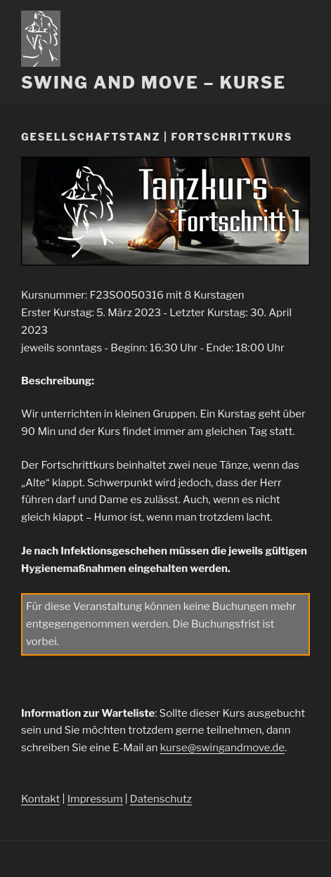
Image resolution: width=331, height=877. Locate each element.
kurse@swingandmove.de (222, 747)
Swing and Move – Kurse (153, 82)
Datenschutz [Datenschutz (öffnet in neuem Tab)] (161, 799)
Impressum (95, 799)
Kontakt (40, 799)
